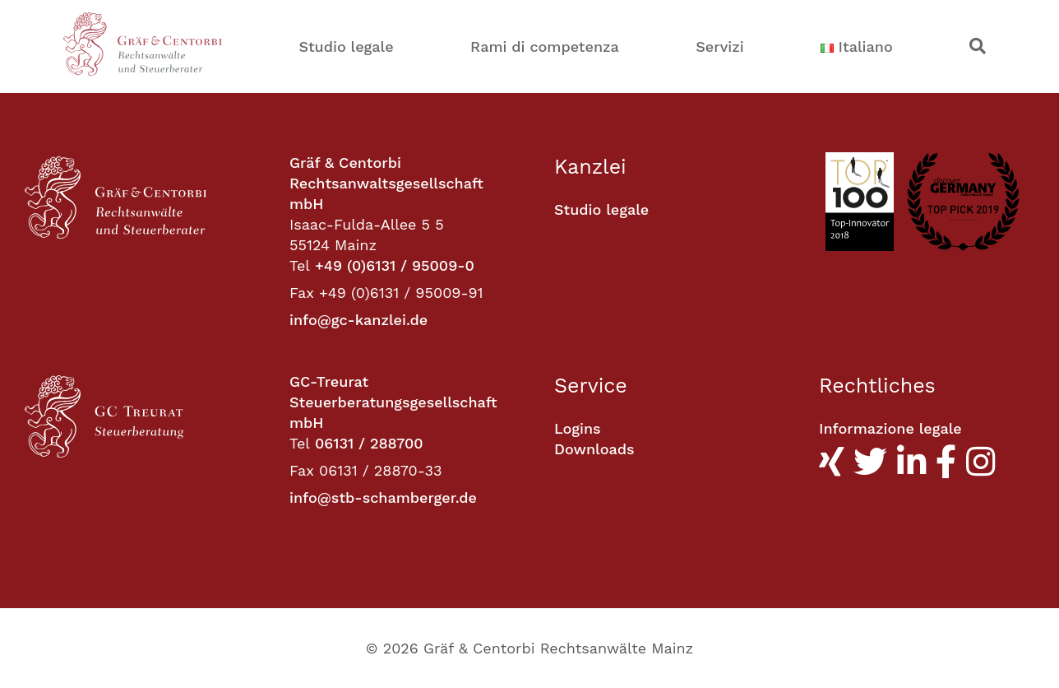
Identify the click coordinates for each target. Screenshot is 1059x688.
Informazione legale (890, 428)
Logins (577, 428)
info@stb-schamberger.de (383, 497)
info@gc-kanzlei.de (358, 319)
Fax (301, 292)
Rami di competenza (544, 46)
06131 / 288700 (369, 443)
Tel (299, 265)
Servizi (719, 46)
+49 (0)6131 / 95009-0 (394, 265)
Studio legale (345, 46)
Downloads (594, 449)
